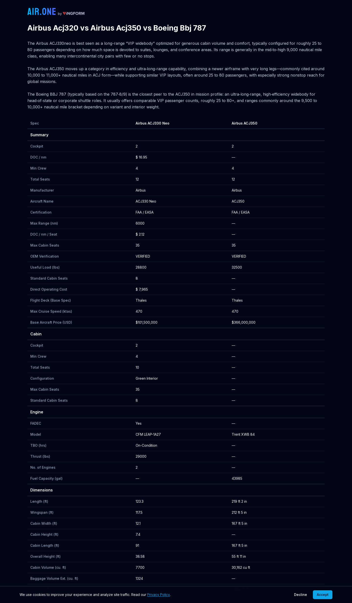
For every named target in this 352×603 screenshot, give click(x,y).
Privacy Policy (158, 594)
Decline (300, 594)
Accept (323, 594)
